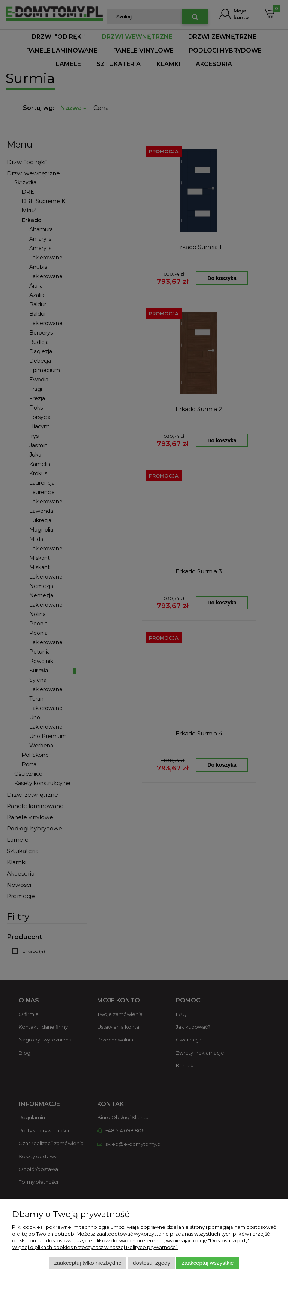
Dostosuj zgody (151, 1263)
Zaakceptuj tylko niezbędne (87, 1263)
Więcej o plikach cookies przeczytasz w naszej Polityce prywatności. (95, 1247)
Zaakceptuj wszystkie (208, 1263)
